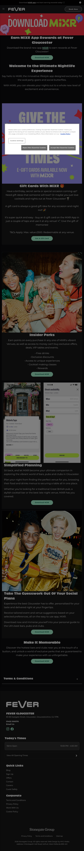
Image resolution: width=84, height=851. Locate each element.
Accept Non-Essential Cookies (62, 148)
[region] (42, 139)
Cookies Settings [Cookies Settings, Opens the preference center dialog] (17, 141)
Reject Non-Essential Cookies (34, 148)
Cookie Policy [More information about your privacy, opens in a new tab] (65, 134)
